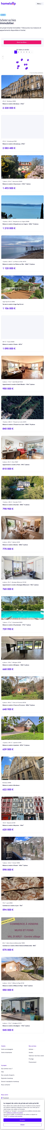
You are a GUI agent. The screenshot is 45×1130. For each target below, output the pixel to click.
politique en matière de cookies (15, 1112)
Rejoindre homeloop (7, 1078)
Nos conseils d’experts (7, 1075)
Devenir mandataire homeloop (10, 1081)
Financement (32, 1062)
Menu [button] (39, 4)
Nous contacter (5, 1085)
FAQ (2, 1072)
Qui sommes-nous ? (7, 1068)
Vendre (31, 1052)
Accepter (22, 1120)
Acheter (32, 1049)
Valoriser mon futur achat (36, 1056)
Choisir (22, 1125)
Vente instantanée (6, 1052)
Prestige (31, 1059)
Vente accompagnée (7, 1049)
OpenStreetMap (34, 73)
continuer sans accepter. (16, 1116)
